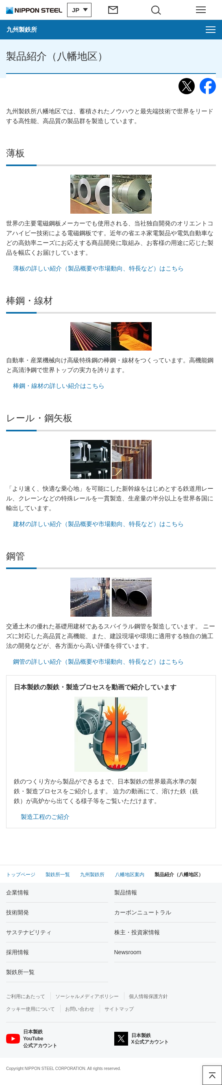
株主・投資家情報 (137, 932)
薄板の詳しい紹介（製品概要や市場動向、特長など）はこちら (98, 268)
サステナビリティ (29, 932)
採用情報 (17, 952)
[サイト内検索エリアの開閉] (158, 9)
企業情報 (17, 892)
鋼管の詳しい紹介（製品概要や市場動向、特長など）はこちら (98, 661)
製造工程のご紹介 (45, 816)
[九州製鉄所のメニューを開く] (111, 29)
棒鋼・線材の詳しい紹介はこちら (58, 385)
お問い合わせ (79, 1009)
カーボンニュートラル (142, 912)
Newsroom (127, 952)
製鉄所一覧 (20, 972)
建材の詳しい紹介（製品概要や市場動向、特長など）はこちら (98, 523)
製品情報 (125, 892)
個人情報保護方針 (148, 996)
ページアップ (212, 1075)
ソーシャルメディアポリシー (87, 996)
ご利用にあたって (25, 996)
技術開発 (17, 912)
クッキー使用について (30, 1009)
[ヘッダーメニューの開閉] (200, 9)
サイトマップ (119, 1009)
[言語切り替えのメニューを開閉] (79, 10)
